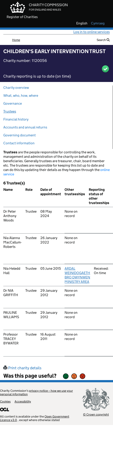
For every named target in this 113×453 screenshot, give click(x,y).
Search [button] (103, 40)
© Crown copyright (96, 414)
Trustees (9, 111)
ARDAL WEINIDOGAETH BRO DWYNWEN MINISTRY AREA (77, 275)
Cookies (5, 401)
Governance (12, 103)
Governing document (19, 135)
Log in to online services (91, 32)
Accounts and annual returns (25, 127)
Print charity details (22, 368)
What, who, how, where (20, 95)
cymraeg (98, 23)
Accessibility (23, 401)
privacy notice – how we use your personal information (36, 392)
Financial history (15, 119)
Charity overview (16, 87)
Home (16, 40)
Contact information (19, 143)
